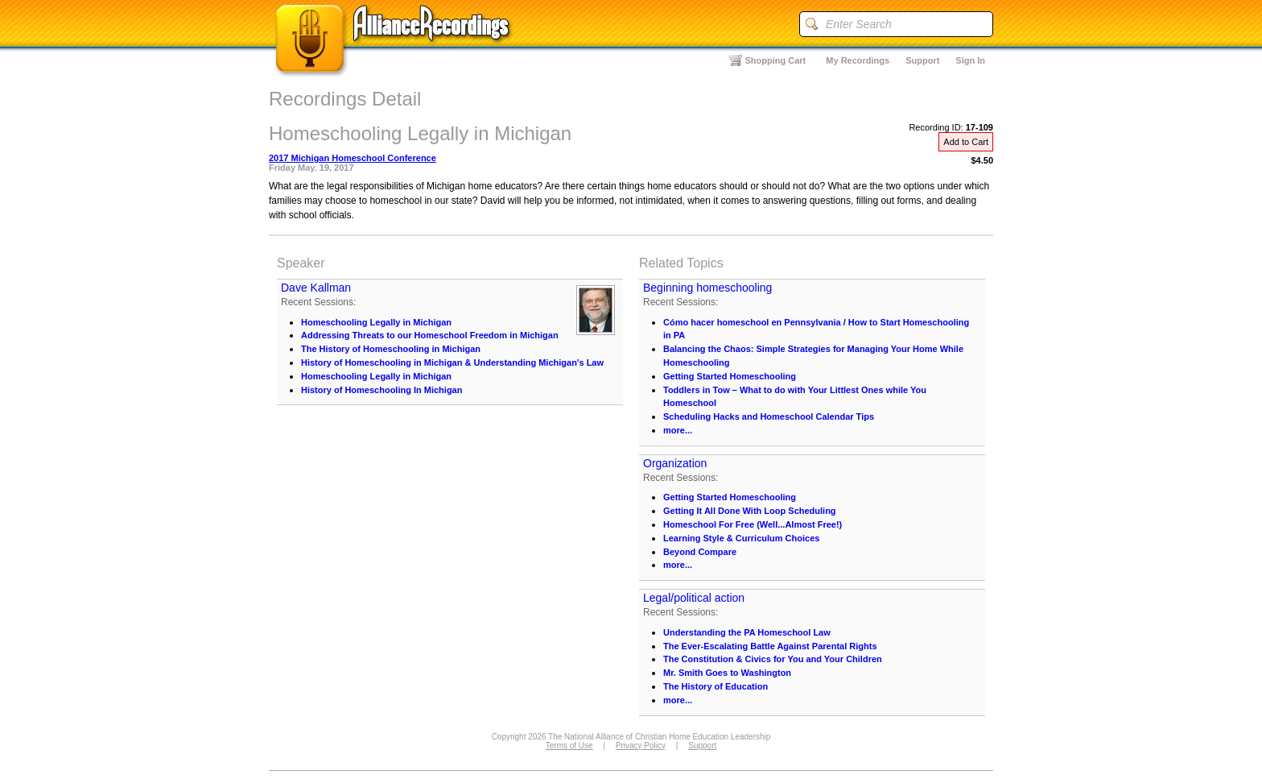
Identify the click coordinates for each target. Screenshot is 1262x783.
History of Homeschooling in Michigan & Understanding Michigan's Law (452, 362)
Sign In (970, 60)
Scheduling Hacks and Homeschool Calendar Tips (768, 416)
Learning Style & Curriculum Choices (741, 538)
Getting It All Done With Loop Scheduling (749, 511)
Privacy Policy (641, 745)
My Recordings (857, 60)
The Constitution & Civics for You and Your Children (772, 659)
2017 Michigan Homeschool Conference (352, 158)
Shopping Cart (775, 60)
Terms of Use (569, 745)
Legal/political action (693, 597)
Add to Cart (965, 142)
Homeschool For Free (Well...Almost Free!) (752, 524)
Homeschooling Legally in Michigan (376, 322)
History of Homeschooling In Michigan (381, 390)
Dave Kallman (316, 287)
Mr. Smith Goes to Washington (727, 672)
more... (677, 430)
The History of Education (715, 686)
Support (922, 60)
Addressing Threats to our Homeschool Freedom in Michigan (430, 335)
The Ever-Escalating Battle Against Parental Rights (770, 646)
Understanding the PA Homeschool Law (747, 632)
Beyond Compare (699, 552)
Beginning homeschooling (707, 287)
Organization (675, 463)
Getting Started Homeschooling (729, 376)
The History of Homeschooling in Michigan (390, 349)
